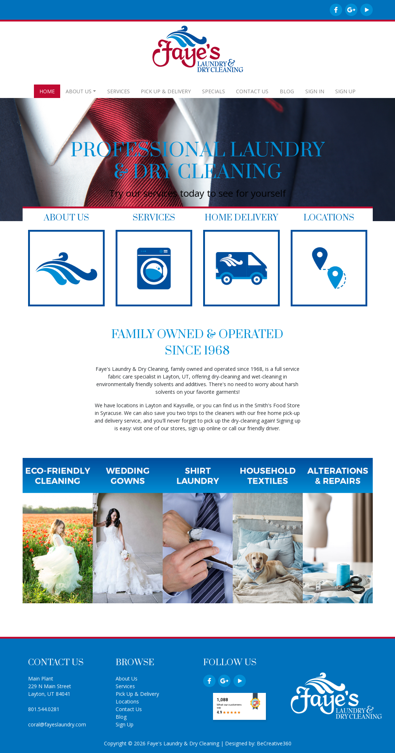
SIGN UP (345, 91)
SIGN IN (314, 91)
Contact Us (129, 709)
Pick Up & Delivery (137, 693)
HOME (47, 91)
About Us (127, 678)
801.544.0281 (43, 709)
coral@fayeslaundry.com (57, 724)
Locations (127, 701)
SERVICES (118, 91)
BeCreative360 (274, 743)
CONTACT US (252, 91)
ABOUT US (79, 91)
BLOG (287, 91)
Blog (121, 716)
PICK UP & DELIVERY (166, 91)
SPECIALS (213, 91)
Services (125, 686)
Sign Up (124, 724)
